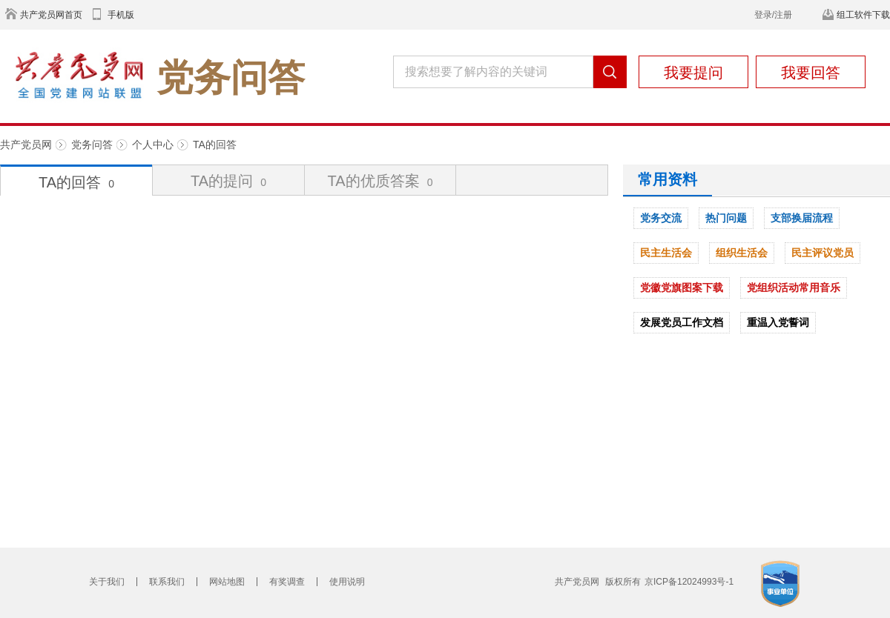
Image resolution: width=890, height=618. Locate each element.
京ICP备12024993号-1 (689, 582)
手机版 (121, 15)
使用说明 (347, 581)
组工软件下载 (863, 15)
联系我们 (167, 581)
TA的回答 (215, 144)
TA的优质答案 (380, 181)
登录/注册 (773, 15)
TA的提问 (228, 181)
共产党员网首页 (51, 15)
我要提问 (693, 72)
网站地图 (227, 581)
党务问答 (92, 144)
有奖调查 (287, 581)
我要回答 (810, 72)
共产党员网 (26, 144)
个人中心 (153, 144)
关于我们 (107, 581)
